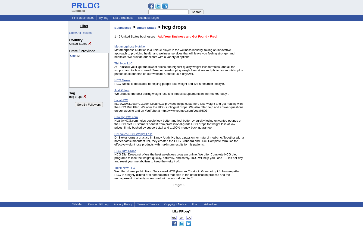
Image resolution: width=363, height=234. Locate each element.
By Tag (103, 17)
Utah (73, 55)
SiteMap (77, 204)
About (195, 204)
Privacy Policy (122, 204)
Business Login (148, 17)
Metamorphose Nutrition (130, 46)
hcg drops (77, 96)
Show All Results (80, 33)
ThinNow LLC (123, 63)
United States (80, 43)
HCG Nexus (122, 80)
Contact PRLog (98, 204)
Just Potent (121, 90)
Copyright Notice (175, 204)
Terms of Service (148, 204)
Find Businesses (83, 17)
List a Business (123, 17)
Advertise (210, 204)
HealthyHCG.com (126, 117)
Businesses (122, 27)
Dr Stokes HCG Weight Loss (133, 134)
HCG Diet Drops (125, 151)
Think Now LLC (124, 168)
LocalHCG (121, 100)
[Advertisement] (271, 93)
